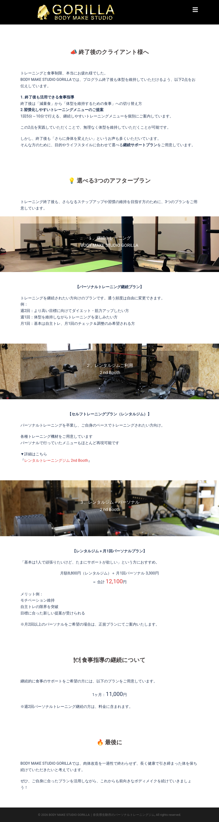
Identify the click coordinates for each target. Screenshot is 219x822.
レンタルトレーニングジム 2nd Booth (56, 460)
